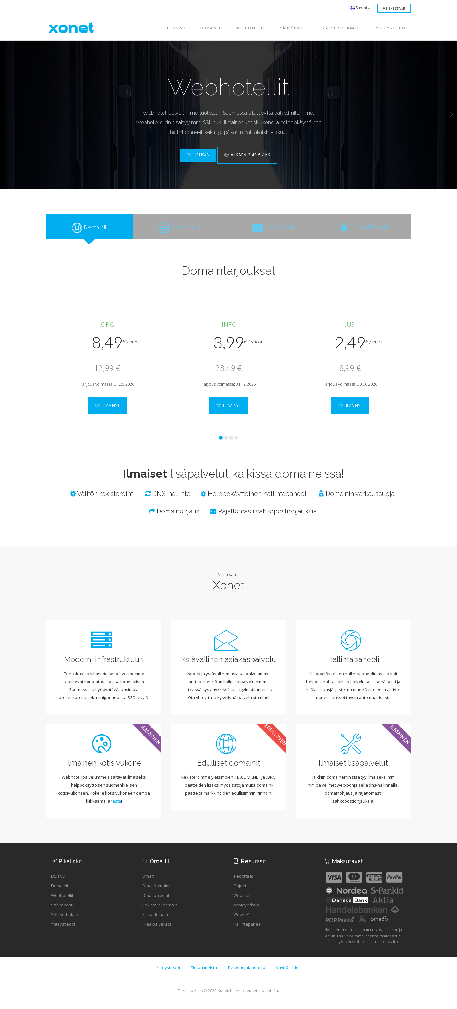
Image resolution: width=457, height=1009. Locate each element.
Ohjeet (239, 892)
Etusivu (176, 28)
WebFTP (241, 921)
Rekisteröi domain (159, 911)
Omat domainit (156, 892)
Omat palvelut (155, 902)
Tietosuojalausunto (246, 974)
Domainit (59, 892)
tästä (116, 807)
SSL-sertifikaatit (341, 28)
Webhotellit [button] (250, 28)
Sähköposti (62, 911)
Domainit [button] (210, 28)
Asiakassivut (394, 8)
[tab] (89, 229)
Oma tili (149, 882)
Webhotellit (62, 902)
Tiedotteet (243, 882)
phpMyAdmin (246, 911)
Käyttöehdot (288, 974)
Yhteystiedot (63, 930)
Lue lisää (198, 155)
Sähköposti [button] (293, 28)
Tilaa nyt (107, 411)
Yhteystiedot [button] (392, 28)
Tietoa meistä (204, 974)
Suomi (360, 8)
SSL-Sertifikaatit (66, 921)
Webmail (241, 902)
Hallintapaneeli (248, 930)
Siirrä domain (155, 921)
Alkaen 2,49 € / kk (247, 155)
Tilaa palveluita (157, 930)
